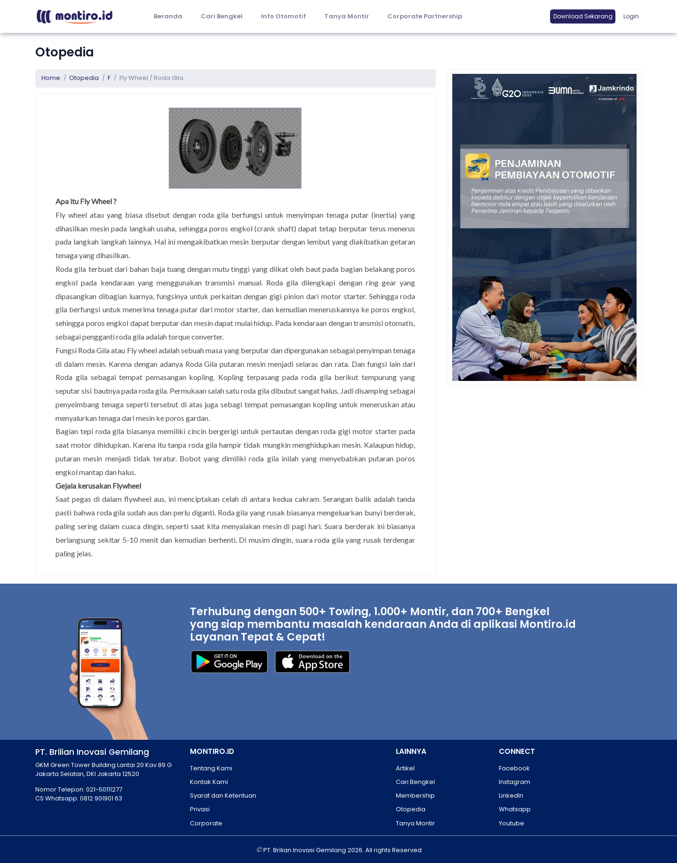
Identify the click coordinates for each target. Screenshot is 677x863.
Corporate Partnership (424, 16)
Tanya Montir (346, 16)
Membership (415, 795)
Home (50, 77)
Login (631, 16)
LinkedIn (511, 795)
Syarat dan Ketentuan (223, 795)
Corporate (206, 823)
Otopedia (84, 77)
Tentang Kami (211, 768)
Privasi (200, 809)
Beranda (168, 16)
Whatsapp (515, 809)
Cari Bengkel (222, 16)
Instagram (514, 781)
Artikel (405, 768)
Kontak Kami (209, 781)
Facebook (514, 768)
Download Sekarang (583, 16)
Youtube (511, 823)
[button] (283, 17)
